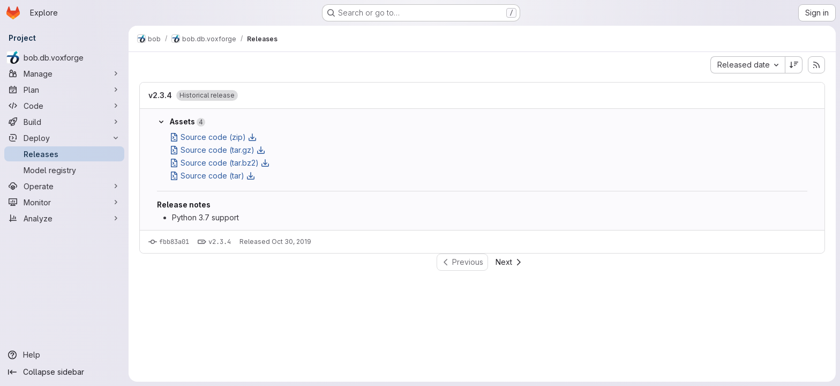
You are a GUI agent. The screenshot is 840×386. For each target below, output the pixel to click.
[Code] (64, 105)
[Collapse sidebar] (64, 372)
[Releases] (64, 153)
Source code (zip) (213, 137)
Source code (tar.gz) (217, 149)
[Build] (64, 121)
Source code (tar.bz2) (219, 162)
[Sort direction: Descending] (793, 64)
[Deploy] (64, 137)
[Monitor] (64, 202)
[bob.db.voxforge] (64, 57)
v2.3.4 (160, 95)
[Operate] (64, 186)
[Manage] (64, 73)
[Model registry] (64, 169)
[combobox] (747, 64)
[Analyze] (64, 218)
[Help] (64, 354)
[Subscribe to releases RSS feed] (816, 64)
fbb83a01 (174, 241)
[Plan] (64, 89)
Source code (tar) (212, 175)
